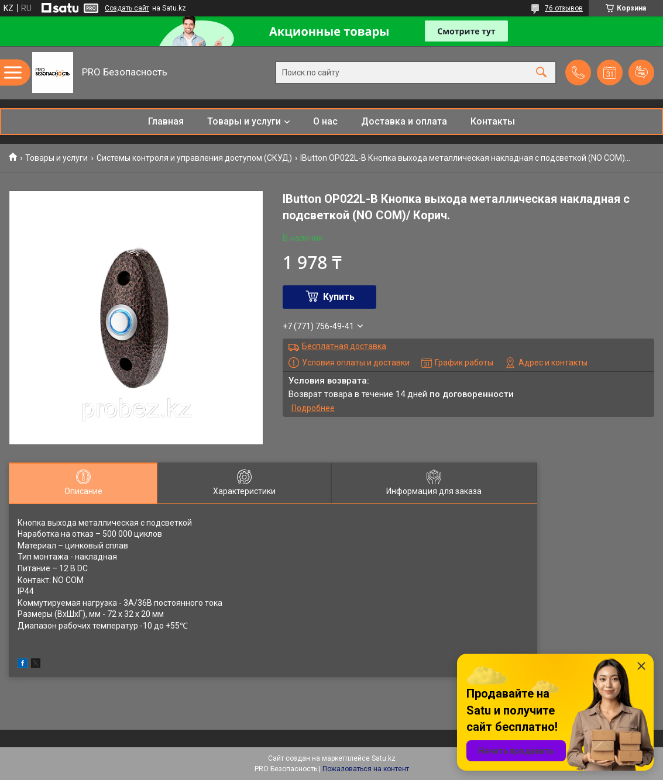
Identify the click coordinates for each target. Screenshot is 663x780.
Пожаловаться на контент (365, 769)
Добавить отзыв (641, 72)
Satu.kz (384, 758)
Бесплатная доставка (344, 346)
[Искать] (541, 73)
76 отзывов (564, 8)
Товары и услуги (244, 121)
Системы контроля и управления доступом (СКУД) (194, 158)
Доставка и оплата (404, 121)
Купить (339, 296)
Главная (166, 121)
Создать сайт (127, 8)
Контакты (492, 121)
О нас (325, 121)
